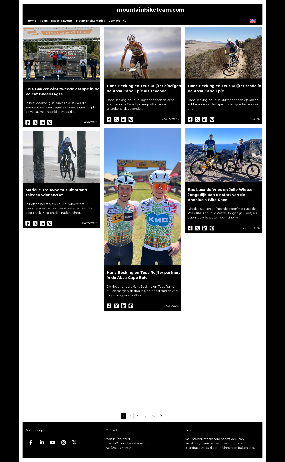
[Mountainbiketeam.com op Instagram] (63, 443)
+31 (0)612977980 (118, 448)
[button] (124, 21)
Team (44, 21)
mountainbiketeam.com (150, 10)
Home (32, 21)
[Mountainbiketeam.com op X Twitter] (74, 443)
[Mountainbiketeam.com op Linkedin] (42, 443)
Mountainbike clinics (90, 21)
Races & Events (62, 21)
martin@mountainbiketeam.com (129, 444)
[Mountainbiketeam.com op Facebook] (31, 443)
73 (153, 416)
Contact (114, 21)
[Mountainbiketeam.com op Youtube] (53, 443)
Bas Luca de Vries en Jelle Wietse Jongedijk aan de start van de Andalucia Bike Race (220, 195)
